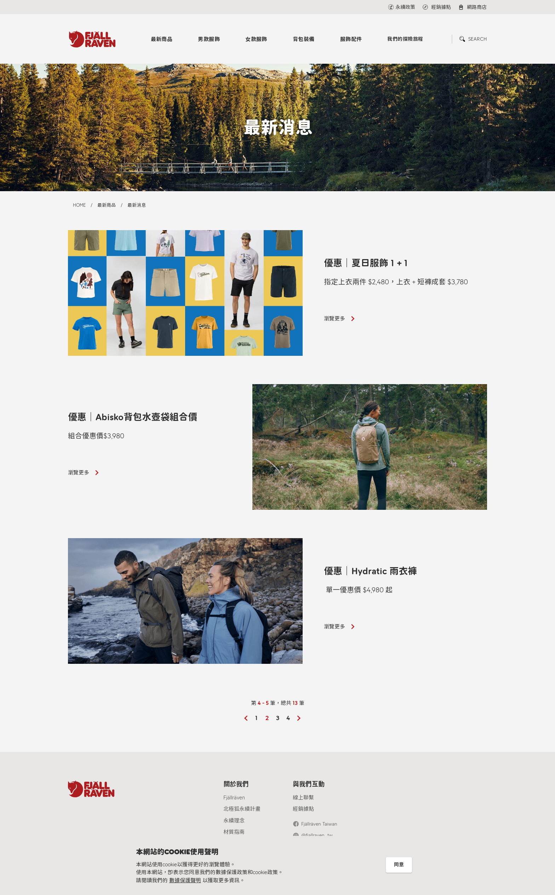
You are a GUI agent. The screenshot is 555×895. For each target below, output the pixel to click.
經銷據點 (303, 809)
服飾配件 (351, 39)
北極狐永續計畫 (242, 809)
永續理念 (234, 820)
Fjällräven (234, 797)
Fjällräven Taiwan (319, 824)
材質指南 (234, 832)
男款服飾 (209, 39)
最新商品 (162, 39)
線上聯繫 (303, 797)
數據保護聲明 (185, 880)
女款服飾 (256, 39)
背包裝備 (304, 39)
